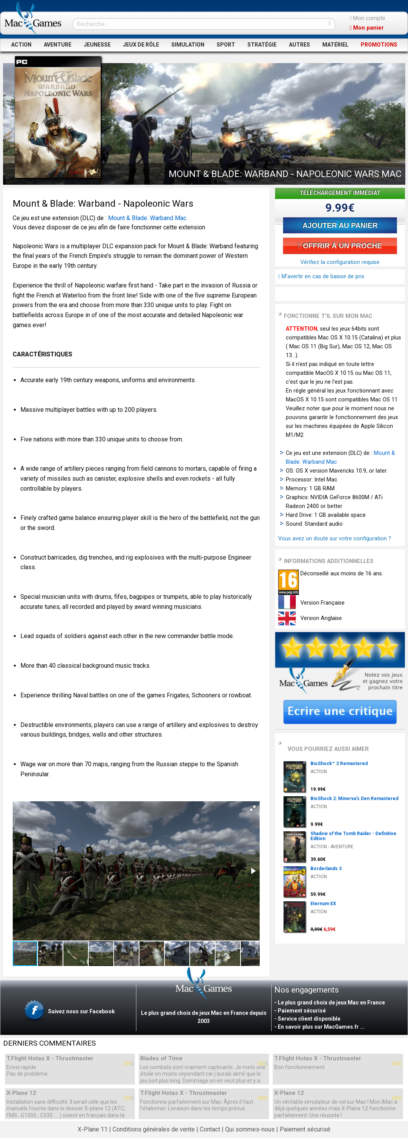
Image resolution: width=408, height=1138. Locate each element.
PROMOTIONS (379, 44)
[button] (253, 808)
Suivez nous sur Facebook (68, 1012)
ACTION (21, 44)
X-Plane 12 (21, 1093)
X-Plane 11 (93, 1129)
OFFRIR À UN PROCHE (340, 246)
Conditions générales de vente (154, 1129)
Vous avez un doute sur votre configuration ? (334, 538)
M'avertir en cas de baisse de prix (321, 276)
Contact (210, 1129)
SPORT (226, 44)
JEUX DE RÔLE (141, 44)
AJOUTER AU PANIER (339, 225)
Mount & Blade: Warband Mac (147, 218)
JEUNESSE (97, 44)
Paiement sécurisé (305, 1129)
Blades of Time (161, 1058)
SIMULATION (187, 44)
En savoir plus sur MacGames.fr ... (321, 1027)
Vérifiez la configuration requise (340, 262)
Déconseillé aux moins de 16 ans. (341, 573)
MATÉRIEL (335, 44)
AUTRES (299, 44)
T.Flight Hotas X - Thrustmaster (50, 1058)
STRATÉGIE (262, 44)
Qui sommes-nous (250, 1129)
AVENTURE (57, 44)
